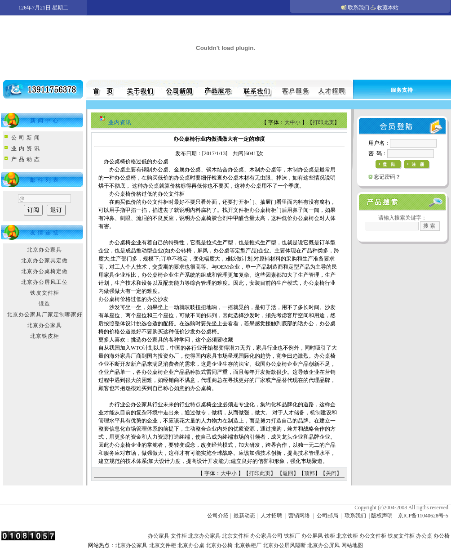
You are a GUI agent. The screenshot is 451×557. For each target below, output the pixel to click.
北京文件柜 (235, 536)
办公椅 (441, 536)
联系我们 (358, 7)
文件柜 (179, 536)
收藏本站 (387, 7)
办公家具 (158, 536)
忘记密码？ (387, 177)
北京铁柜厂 (247, 545)
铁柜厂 (292, 536)
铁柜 (329, 536)
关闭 (331, 473)
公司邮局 (327, 515)
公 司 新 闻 (25, 138)
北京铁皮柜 (44, 336)
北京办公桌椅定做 (44, 271)
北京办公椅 (219, 545)
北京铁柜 (347, 536)
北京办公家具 (44, 250)
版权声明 (382, 515)
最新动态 (244, 515)
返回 (288, 473)
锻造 (44, 304)
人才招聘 (271, 515)
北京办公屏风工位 (44, 282)
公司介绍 (218, 515)
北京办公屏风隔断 (284, 545)
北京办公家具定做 (44, 260)
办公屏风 (312, 536)
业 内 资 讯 (25, 148)
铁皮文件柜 (44, 293)
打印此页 (323, 122)
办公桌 (424, 536)
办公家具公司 (266, 536)
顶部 (309, 473)
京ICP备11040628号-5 (423, 515)
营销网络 (299, 515)
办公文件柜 (372, 536)
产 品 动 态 (25, 159)
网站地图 (352, 545)
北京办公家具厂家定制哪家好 (45, 314)
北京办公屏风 (323, 545)
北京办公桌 (190, 545)
